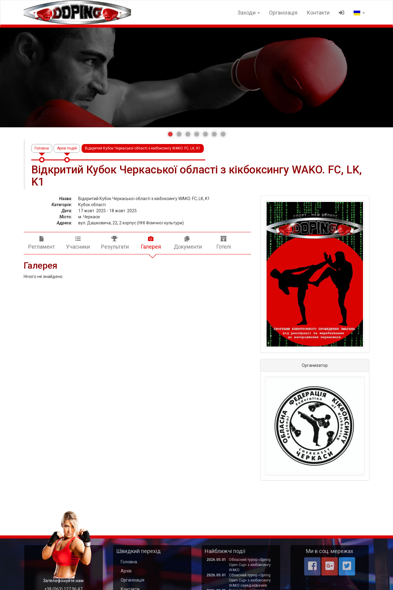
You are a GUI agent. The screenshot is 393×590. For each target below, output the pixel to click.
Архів (126, 570)
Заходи (248, 12)
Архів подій (67, 148)
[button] (170, 134)
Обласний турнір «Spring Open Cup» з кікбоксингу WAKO (250, 565)
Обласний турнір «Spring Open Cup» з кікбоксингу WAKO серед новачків (250, 580)
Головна (42, 148)
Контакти (318, 12)
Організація (283, 12)
